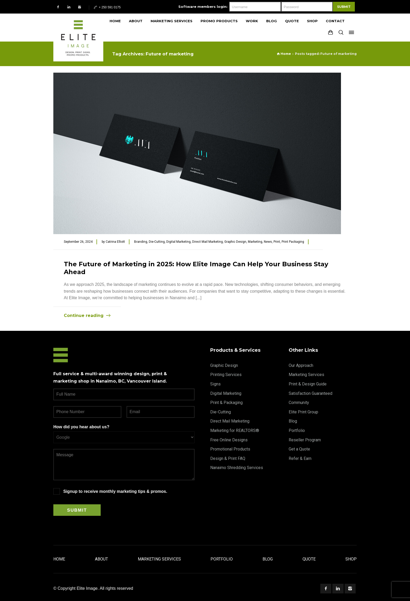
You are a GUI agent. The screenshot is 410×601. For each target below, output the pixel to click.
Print (277, 242)
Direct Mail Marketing (207, 242)
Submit (344, 7)
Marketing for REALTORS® (234, 430)
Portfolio (297, 430)
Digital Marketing (178, 242)
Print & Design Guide (308, 384)
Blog (293, 421)
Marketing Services (306, 374)
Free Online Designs (229, 439)
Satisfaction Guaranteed (310, 393)
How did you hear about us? (81, 427)
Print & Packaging (226, 402)
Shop (351, 559)
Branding (140, 242)
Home (59, 559)
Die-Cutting (157, 242)
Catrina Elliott (115, 242)
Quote (309, 559)
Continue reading (84, 315)
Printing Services (226, 374)
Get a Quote (299, 449)
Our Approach (301, 365)
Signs (215, 384)
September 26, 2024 (78, 242)
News (268, 242)
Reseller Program (305, 439)
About (101, 559)
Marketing (255, 242)
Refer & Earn (300, 458)
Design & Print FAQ (227, 458)
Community (299, 402)
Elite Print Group (303, 411)
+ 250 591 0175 (107, 7)
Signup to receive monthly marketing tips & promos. (115, 491)
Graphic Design (235, 242)
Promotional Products (230, 449)
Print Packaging (293, 242)
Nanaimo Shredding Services (236, 467)
